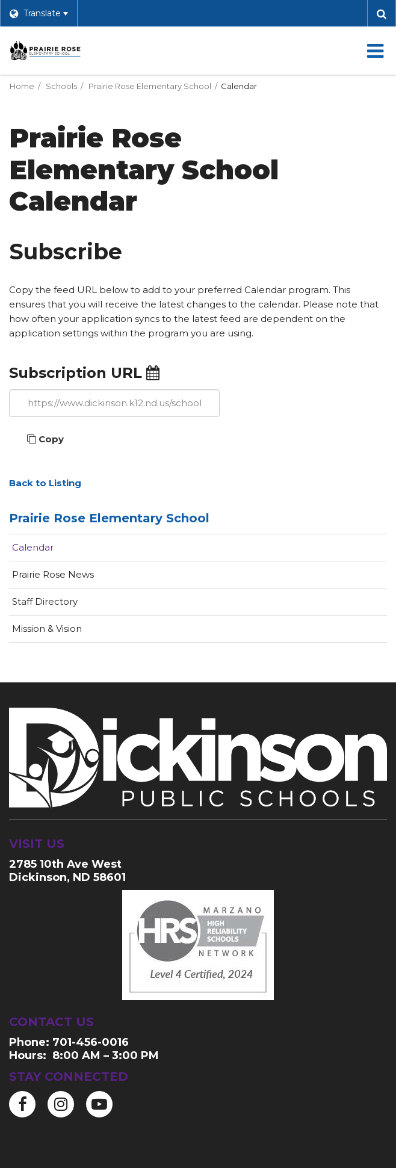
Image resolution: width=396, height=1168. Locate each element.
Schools (61, 86)
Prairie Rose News (53, 574)
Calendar (33, 547)
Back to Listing (45, 483)
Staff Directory (45, 601)
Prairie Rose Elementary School (149, 86)
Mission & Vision (47, 628)
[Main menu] (375, 50)
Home (22, 86)
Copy (45, 439)
